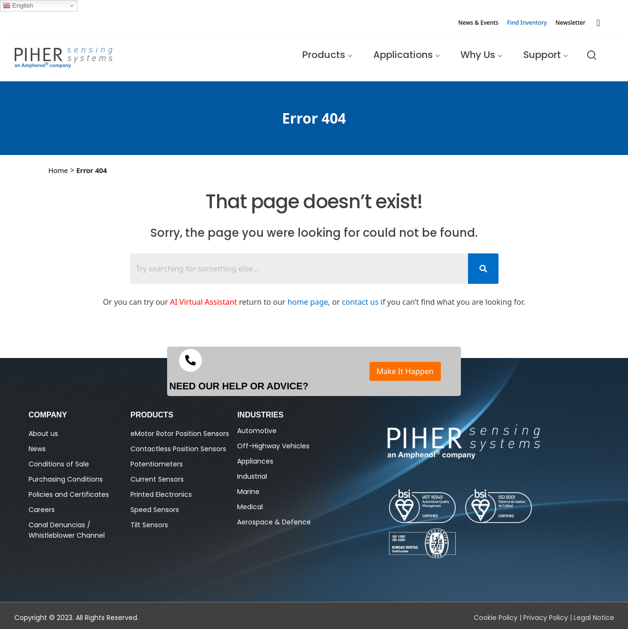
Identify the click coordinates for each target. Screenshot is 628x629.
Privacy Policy (545, 617)
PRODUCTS (151, 415)
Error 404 (91, 170)
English (18, 6)
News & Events (478, 23)
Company (48, 415)
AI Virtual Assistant (203, 302)
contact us (360, 302)
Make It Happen (405, 371)
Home (58, 170)
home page (308, 302)
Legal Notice (594, 617)
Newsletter (571, 23)
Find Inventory (527, 23)
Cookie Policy (496, 617)
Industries (260, 415)
